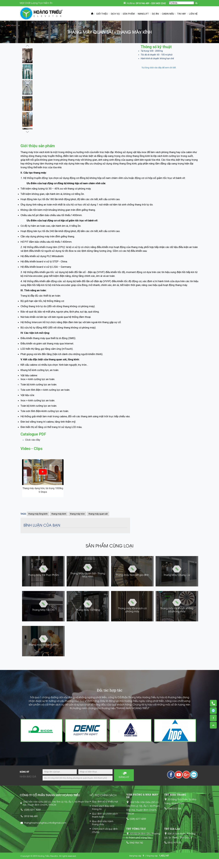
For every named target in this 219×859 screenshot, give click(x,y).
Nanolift (143, 13)
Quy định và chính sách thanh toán (105, 815)
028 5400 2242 (158, 3)
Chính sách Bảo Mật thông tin (103, 807)
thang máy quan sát (98, 514)
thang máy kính (58, 514)
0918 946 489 (142, 3)
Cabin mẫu (168, 13)
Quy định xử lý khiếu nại (105, 801)
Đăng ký (124, 776)
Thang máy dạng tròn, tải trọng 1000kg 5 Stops (43, 490)
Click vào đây (32, 439)
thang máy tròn (77, 514)
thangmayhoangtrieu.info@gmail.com (45, 822)
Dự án (155, 13)
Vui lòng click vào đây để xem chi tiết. (159, 67)
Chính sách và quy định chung (105, 830)
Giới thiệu (102, 13)
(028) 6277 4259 (32, 809)
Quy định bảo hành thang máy (102, 823)
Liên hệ (193, 13)
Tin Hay (181, 13)
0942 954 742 (136, 842)
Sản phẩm (129, 13)
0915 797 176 (174, 842)
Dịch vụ (115, 13)
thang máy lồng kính (38, 514)
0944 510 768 (174, 808)
